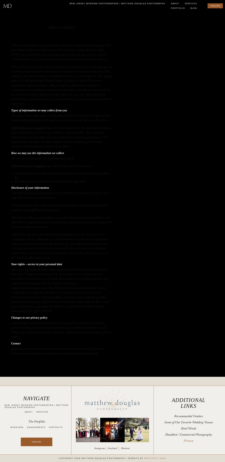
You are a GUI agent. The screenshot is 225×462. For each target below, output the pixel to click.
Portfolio (178, 8)
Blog (194, 8)
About (175, 3)
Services (191, 3)
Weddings (17, 427)
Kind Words (188, 428)
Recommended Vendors (188, 416)
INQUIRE (215, 5)
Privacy (189, 441)
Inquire (36, 442)
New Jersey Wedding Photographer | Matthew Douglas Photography (117, 3)
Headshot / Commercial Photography (188, 435)
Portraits (55, 427)
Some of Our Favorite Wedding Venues (188, 422)
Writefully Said (155, 458)
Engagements (36, 427)
